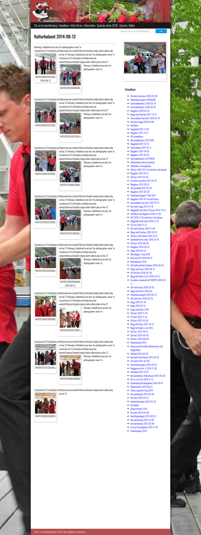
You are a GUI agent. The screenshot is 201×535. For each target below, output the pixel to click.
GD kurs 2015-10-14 (139, 331)
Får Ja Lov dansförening (45, 25)
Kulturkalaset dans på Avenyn (143, 162)
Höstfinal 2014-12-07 (140, 372)
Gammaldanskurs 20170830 (143, 158)
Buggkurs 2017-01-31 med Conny (145, 199)
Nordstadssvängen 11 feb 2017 (143, 195)
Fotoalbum (64, 25)
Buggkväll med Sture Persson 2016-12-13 (148, 210)
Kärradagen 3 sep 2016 (140, 254)
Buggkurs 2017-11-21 (139, 133)
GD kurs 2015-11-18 (139, 313)
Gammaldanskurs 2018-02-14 (143, 103)
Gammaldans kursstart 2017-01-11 (145, 202)
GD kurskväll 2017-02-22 (141, 188)
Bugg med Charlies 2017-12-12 (143, 114)
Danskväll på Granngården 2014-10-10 (147, 383)
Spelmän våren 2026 (107, 25)
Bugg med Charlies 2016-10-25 (144, 232)
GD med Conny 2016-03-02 (142, 287)
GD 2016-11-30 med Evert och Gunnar (146, 217)
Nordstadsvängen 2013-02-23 (143, 416)
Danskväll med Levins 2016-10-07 (145, 239)
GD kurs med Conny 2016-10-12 (144, 236)
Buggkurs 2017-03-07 (140, 184)
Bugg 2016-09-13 (138, 250)
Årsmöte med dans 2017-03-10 (144, 180)
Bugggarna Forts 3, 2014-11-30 (144, 368)
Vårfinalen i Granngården (141, 166)
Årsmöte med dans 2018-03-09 (144, 96)
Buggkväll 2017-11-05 (140, 129)
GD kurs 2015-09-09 (140, 339)
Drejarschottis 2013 (139, 408)
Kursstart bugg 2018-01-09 (142, 122)
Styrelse (123, 25)
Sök (161, 31)
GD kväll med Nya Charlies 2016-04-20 (147, 265)
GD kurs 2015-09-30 (140, 335)
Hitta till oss (76, 25)
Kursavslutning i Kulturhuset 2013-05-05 (148, 375)
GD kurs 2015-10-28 (139, 320)
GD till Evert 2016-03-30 (141, 272)
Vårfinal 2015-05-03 (139, 353)
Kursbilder (135, 405)
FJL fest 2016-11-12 (139, 225)
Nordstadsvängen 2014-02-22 (143, 401)
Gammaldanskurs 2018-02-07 (143, 107)
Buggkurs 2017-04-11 (140, 173)
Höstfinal (134, 125)
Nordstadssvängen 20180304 (143, 100)
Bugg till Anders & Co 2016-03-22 (145, 276)
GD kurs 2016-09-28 (140, 243)
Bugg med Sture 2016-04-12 (143, 269)
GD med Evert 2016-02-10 (142, 298)
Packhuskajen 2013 (139, 431)
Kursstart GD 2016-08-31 (141, 258)
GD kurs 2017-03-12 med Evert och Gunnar (149, 169)
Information (89, 25)
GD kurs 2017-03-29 (139, 177)
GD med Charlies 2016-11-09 (143, 228)
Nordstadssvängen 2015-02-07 (144, 364)
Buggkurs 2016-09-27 (140, 247)
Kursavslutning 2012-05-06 (142, 423)
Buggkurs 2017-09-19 (140, 155)
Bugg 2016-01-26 (138, 302)
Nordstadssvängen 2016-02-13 (144, 294)
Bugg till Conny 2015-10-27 (142, 324)
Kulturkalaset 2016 (139, 261)
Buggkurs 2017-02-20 (140, 191)
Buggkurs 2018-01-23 (140, 111)
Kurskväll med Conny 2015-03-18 (145, 357)
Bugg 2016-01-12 (138, 305)
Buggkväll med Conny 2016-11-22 (145, 221)
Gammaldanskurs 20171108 (142, 140)
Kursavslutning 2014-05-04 (142, 394)
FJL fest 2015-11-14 (139, 317)
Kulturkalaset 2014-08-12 (142, 386)
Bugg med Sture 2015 (140, 309)
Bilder (132, 25)
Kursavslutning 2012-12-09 (142, 420)
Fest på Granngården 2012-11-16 (144, 427)
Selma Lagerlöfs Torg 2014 (142, 390)
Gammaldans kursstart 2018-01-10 (145, 118)
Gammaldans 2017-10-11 (141, 147)
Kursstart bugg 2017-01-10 (142, 206)
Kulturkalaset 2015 (139, 342)
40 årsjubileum (137, 136)
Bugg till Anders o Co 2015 (142, 328)
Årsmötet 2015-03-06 (140, 361)
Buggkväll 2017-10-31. (140, 144)
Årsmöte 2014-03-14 (140, 397)
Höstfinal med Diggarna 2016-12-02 (146, 214)
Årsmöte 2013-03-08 (140, 412)
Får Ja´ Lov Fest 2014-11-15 (142, 379)
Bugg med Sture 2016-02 (141, 291)
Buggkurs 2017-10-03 (140, 151)
